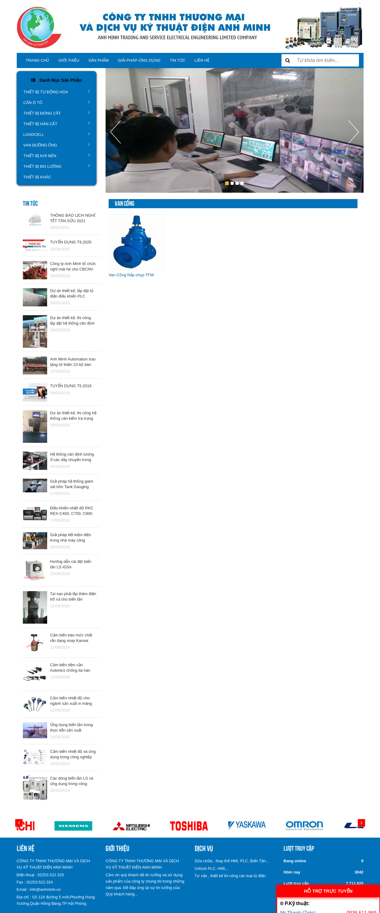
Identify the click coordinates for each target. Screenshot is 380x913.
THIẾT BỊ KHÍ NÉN (56, 155)
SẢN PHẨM (98, 60)
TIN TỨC (178, 60)
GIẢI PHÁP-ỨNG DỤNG (139, 60)
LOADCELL (56, 134)
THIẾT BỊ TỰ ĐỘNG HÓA (56, 91)
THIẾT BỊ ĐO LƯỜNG (56, 166)
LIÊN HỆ (201, 60)
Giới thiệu (68, 60)
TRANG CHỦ (38, 60)
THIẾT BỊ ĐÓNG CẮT (56, 112)
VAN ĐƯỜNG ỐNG (56, 144)
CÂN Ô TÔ (56, 102)
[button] (115, 156)
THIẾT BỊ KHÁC (37, 177)
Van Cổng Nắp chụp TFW (131, 275)
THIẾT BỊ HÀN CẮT (56, 123)
